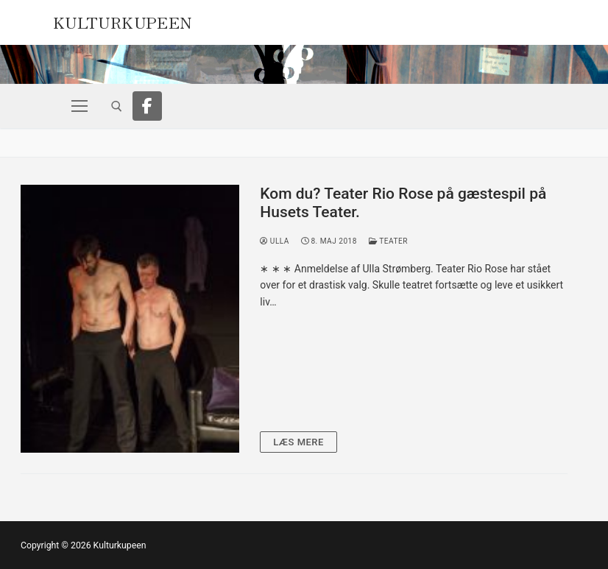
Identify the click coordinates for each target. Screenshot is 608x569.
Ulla (274, 241)
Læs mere (298, 442)
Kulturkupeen (122, 20)
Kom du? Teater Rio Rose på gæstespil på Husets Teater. (403, 203)
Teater (388, 241)
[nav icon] (79, 106)
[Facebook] (147, 106)
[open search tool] (116, 106)
